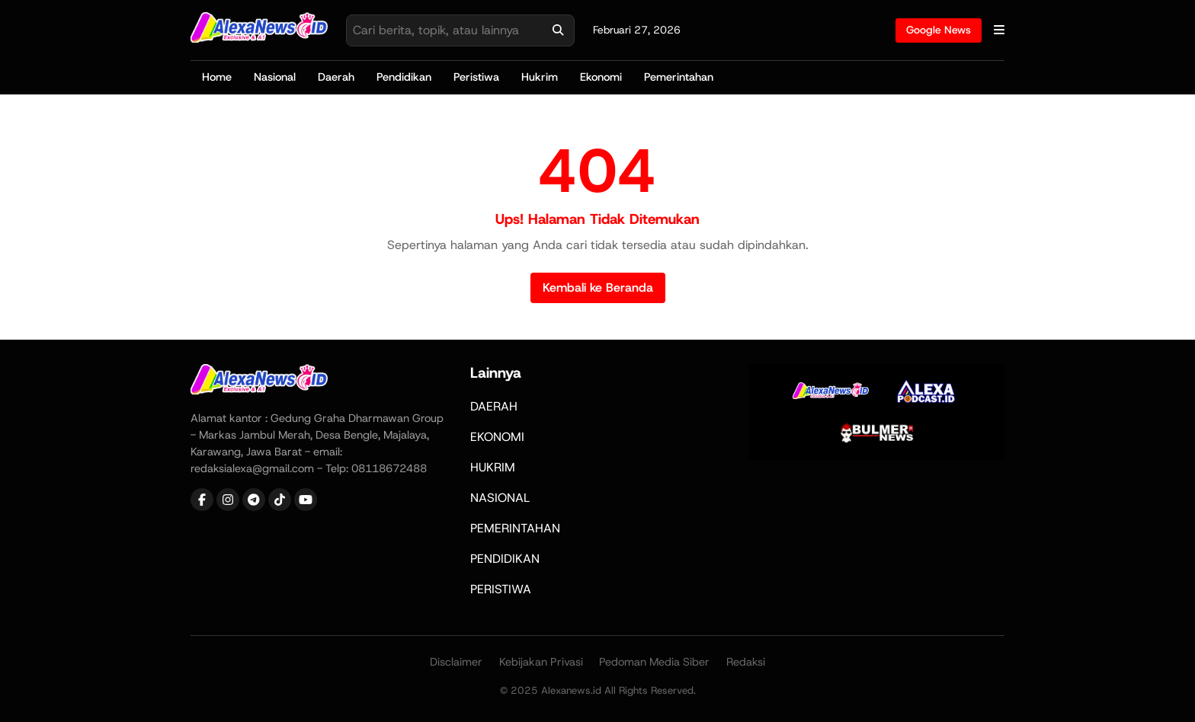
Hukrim (539, 77)
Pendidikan (403, 77)
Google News (938, 30)
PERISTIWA (500, 589)
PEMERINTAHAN (515, 528)
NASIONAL (500, 498)
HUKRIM (492, 467)
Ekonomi (601, 77)
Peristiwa (476, 77)
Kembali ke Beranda (598, 288)
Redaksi (745, 661)
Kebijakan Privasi (541, 661)
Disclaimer (456, 661)
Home (217, 77)
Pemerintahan (678, 77)
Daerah (336, 77)
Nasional (275, 77)
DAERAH (493, 406)
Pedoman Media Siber (654, 661)
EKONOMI (497, 437)
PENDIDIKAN (505, 559)
